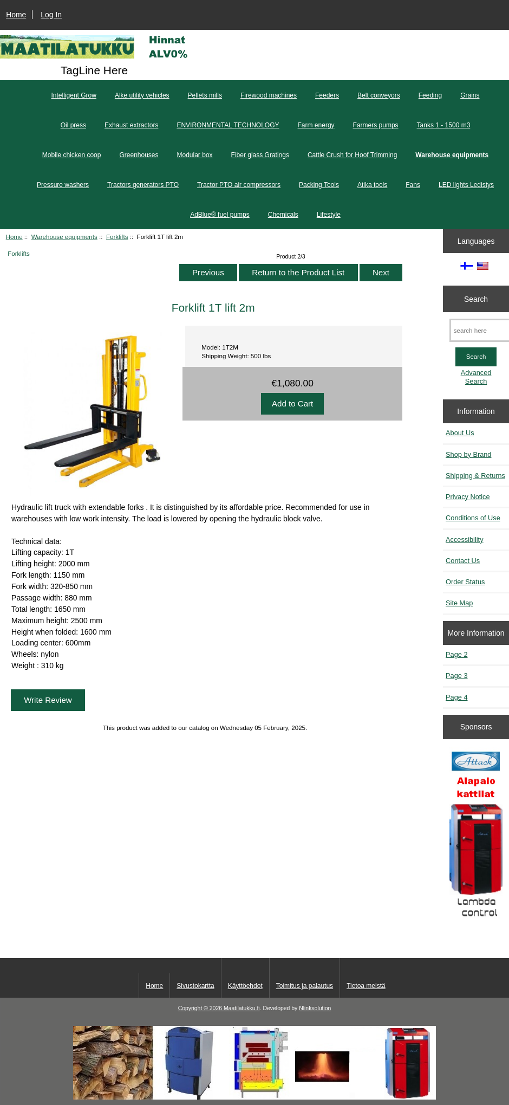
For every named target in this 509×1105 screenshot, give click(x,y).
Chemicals (283, 214)
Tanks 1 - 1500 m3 (444, 125)
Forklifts (117, 236)
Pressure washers (63, 185)
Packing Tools (319, 185)
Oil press (73, 125)
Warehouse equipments (64, 236)
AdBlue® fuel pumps (220, 214)
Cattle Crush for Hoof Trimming (352, 155)
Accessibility (464, 539)
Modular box (195, 155)
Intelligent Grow (73, 95)
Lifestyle (329, 214)
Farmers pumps (376, 125)
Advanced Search (476, 377)
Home (16, 14)
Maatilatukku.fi (242, 1008)
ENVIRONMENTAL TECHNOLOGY (228, 125)
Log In (51, 14)
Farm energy (316, 125)
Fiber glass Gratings (260, 155)
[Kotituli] (254, 1097)
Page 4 (456, 697)
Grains (469, 95)
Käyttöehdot (245, 986)
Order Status (465, 582)
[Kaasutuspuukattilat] (476, 837)
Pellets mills (205, 95)
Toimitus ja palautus (304, 986)
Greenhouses (138, 155)
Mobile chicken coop (71, 155)
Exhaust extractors (131, 125)
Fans (413, 185)
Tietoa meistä (366, 986)
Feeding (430, 95)
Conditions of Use (473, 518)
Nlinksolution (315, 1008)
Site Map (459, 603)
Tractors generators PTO (143, 185)
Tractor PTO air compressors (238, 185)
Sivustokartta (195, 986)
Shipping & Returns (475, 475)
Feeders (327, 95)
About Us (460, 433)
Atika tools (372, 185)
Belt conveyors (378, 95)
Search (476, 298)
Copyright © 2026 (201, 1008)
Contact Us (463, 561)
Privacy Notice (468, 497)
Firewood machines (268, 95)
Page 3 (456, 675)
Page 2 (456, 654)
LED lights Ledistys (466, 185)
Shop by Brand (468, 454)
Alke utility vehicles (142, 95)
